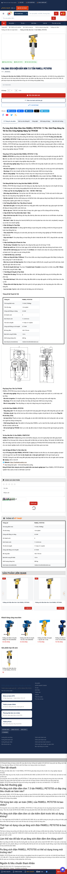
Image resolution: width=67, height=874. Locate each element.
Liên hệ (37, 694)
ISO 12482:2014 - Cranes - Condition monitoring (13, 868)
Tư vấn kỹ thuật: (33, 105)
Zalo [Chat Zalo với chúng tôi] (13, 8)
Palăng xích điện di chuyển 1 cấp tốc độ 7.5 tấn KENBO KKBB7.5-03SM (45, 638)
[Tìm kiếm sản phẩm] (41, 13)
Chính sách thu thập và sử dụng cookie (26, 765)
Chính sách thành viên (40, 737)
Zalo (20, 111)
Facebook (11, 111)
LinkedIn (29, 111)
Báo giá (28, 608)
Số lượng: (3, 90)
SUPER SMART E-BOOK (41, 685)
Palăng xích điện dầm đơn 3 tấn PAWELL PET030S (48, 602)
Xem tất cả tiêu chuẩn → (7, 690)
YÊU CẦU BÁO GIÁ (33, 95)
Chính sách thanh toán (40, 739)
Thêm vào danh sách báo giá (33, 100)
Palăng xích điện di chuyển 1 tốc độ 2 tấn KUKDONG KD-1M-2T (27, 638)
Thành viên (37, 692)
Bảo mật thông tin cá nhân (41, 746)
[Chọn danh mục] (21, 13)
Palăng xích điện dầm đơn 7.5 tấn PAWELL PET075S (9, 669)
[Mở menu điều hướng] (3, 14)
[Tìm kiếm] (56, 13)
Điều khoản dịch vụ (6, 744)
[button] (64, 593)
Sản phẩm (37, 683)
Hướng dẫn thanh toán (7, 739)
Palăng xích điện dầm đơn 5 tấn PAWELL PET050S (16, 602)
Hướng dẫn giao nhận (6, 742)
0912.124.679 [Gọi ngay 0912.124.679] (5, 8)
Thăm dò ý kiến (39, 697)
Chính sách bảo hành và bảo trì (42, 742)
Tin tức (36, 687)
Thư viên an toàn (39, 699)
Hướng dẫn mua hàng (6, 737)
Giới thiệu (37, 690)
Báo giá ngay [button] (22, 8)
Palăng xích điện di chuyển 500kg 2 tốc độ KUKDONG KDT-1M (9, 638)
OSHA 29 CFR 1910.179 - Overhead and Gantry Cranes (15, 866)
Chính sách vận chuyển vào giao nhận (44, 744)
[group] (33, 47)
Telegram (44, 111)
